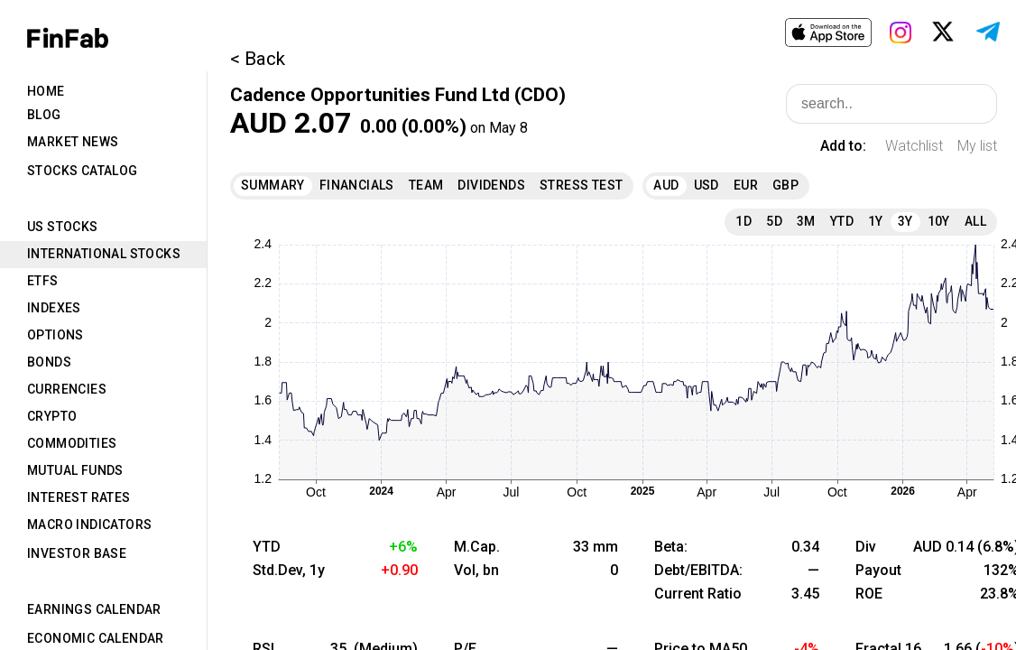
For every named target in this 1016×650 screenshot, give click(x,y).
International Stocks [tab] (103, 253)
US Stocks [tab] (62, 226)
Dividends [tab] (491, 185)
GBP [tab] (785, 185)
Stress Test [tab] (581, 185)
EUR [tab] (746, 185)
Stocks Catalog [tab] (82, 170)
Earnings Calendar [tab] (94, 609)
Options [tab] (55, 335)
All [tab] (975, 221)
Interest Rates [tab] (79, 497)
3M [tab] (806, 221)
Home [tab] (46, 91)
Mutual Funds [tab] (75, 470)
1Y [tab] (875, 221)
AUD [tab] (666, 185)
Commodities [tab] (71, 443)
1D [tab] (743, 221)
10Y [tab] (939, 221)
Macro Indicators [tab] (89, 524)
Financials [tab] (356, 185)
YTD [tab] (842, 221)
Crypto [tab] (52, 416)
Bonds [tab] (49, 362)
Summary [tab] (273, 185)
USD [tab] (706, 185)
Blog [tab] (44, 114)
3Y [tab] (905, 221)
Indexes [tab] (54, 308)
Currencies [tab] (66, 389)
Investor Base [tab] (76, 553)
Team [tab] (426, 185)
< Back (257, 59)
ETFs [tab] (43, 281)
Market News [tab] (72, 142)
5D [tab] (774, 221)
